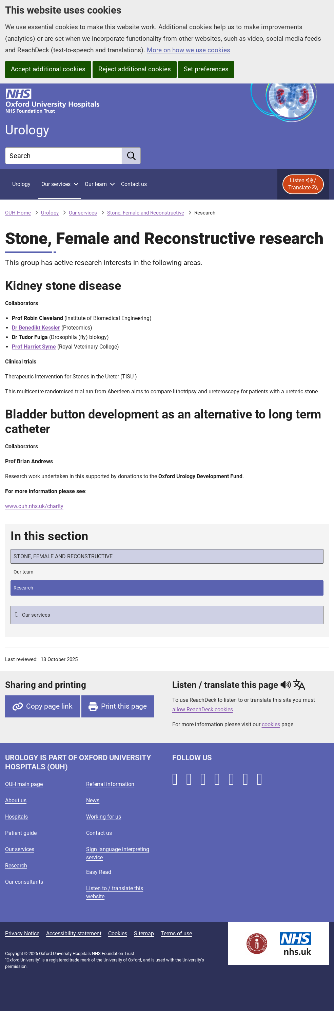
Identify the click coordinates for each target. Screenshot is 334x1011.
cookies (271, 724)
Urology (50, 213)
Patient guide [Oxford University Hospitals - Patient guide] (21, 833)
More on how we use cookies (188, 50)
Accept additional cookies (48, 69)
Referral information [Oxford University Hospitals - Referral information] (110, 784)
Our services (83, 213)
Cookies (117, 933)
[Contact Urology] (134, 184)
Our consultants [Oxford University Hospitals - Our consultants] (24, 882)
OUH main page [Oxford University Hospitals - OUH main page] (24, 784)
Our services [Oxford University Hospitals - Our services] (19, 849)
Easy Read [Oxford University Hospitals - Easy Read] (98, 872)
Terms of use (176, 933)
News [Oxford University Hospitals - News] (92, 800)
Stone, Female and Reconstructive (145, 213)
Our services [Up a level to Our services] (35, 615)
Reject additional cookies (134, 69)
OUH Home (18, 213)
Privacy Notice (22, 933)
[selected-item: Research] (167, 588)
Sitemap (144, 933)
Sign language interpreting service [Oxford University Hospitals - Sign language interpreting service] (117, 853)
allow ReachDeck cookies (202, 709)
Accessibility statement (73, 933)
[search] (131, 155)
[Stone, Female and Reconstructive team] (167, 572)
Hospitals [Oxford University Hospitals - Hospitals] (16, 816)
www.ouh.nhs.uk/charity (34, 506)
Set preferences (206, 69)
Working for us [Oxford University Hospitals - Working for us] (103, 816)
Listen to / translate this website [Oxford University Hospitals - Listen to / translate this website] (114, 892)
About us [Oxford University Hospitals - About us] (15, 800)
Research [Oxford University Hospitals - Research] (16, 865)
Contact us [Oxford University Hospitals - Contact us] (99, 833)
